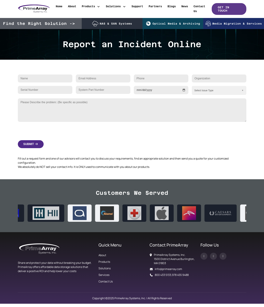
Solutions (116, 6)
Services (104, 275)
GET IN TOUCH (223, 9)
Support (137, 6)
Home (59, 6)
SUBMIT (30, 144)
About (72, 6)
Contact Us (199, 9)
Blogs (172, 6)
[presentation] (44, 130)
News (184, 6)
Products (91, 6)
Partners (155, 6)
